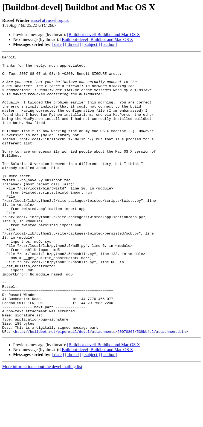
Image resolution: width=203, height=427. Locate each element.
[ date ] (58, 44)
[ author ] (109, 44)
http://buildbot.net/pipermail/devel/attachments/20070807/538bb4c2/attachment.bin (100, 387)
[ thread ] (73, 44)
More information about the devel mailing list (42, 422)
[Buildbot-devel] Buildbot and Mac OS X (103, 34)
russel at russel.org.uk (50, 20)
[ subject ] (91, 44)
